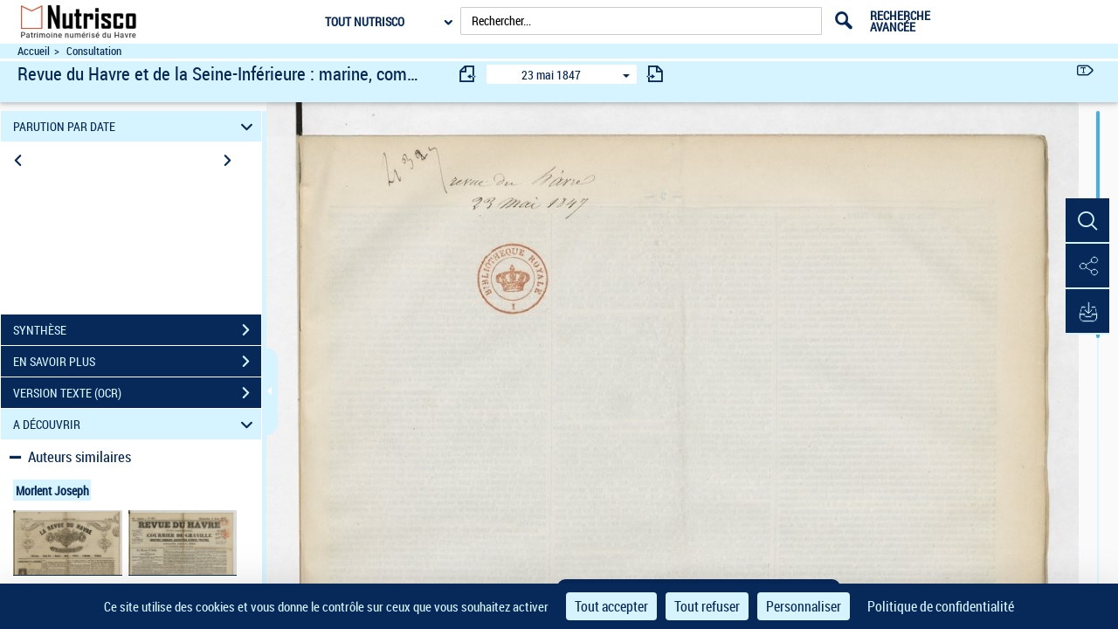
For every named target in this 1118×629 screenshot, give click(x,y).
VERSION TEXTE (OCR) (137, 393)
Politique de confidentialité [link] (940, 606)
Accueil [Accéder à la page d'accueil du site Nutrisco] (33, 51)
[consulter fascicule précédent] (468, 74)
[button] (1087, 221)
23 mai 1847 (551, 74)
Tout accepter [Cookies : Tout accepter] (611, 606)
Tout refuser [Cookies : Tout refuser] (707, 606)
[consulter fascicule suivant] (655, 74)
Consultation (93, 51)
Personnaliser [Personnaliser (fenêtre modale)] (803, 606)
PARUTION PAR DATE (136, 126)
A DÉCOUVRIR (136, 424)
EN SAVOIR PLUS (137, 361)
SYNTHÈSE (137, 330)
